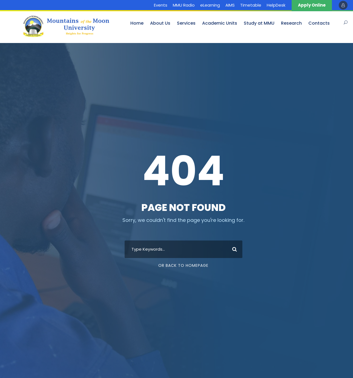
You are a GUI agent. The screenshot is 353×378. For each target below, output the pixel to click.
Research (291, 23)
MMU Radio (184, 5)
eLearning (210, 5)
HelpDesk (276, 5)
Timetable (250, 5)
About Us (160, 23)
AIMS (230, 5)
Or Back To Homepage (183, 265)
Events (160, 5)
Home (137, 23)
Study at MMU (259, 23)
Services (186, 23)
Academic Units (219, 23)
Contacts (319, 23)
